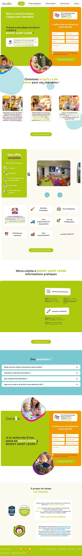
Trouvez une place (41, 342)
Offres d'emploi (50, 3)
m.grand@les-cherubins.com (57, 319)
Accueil (21, 3)
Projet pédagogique (35, 3)
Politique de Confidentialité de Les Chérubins (65, 53)
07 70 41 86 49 (56, 318)
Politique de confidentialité (18, 553)
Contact (76, 3)
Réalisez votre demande (41, 250)
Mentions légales (5, 553)
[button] (60, 195)
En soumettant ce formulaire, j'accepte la (65, 53)
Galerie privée (64, 3)
